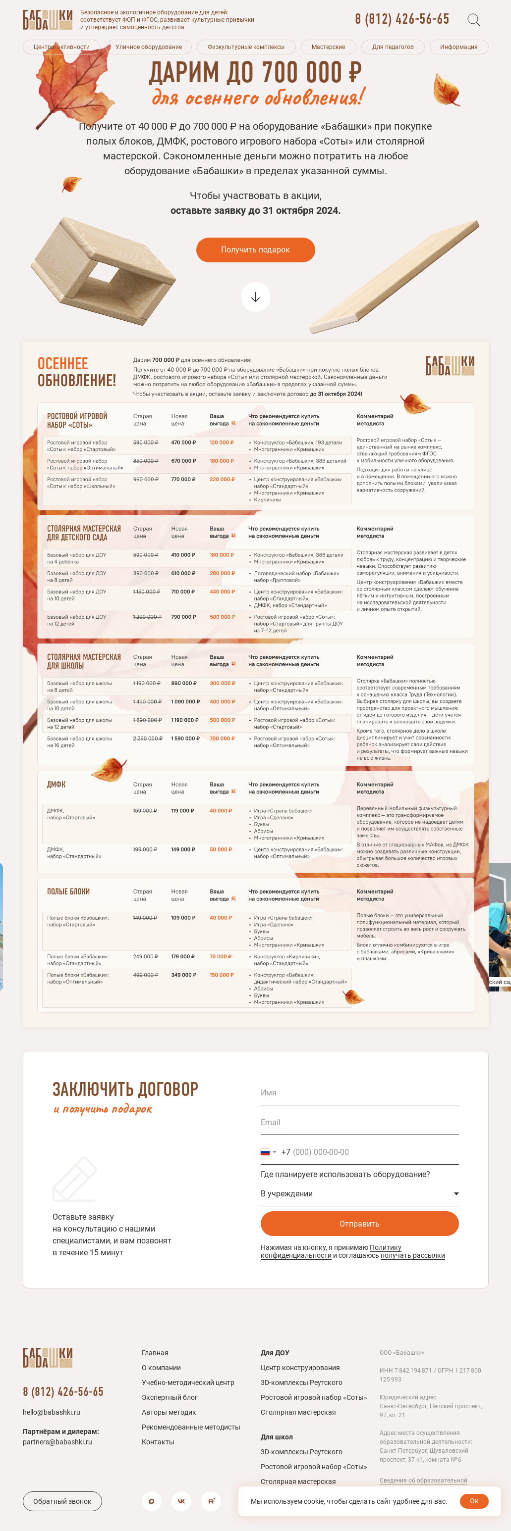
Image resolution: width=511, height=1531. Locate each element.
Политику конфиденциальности (331, 1251)
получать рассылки (413, 1255)
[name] (360, 1093)
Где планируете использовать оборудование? (345, 1174)
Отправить (360, 1224)
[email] (360, 1122)
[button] (62, 47)
